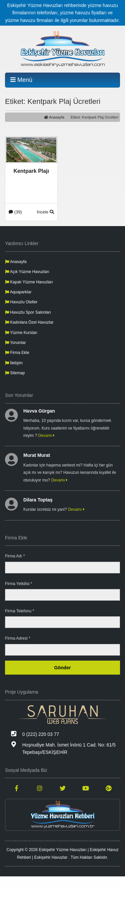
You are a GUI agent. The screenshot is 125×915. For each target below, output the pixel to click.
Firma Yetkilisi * (18, 583)
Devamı (46, 435)
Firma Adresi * (17, 638)
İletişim (14, 363)
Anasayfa (54, 117)
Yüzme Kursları (21, 332)
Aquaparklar (18, 292)
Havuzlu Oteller (21, 302)
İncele (45, 211)
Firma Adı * (15, 556)
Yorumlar (15, 342)
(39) (15, 211)
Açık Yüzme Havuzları (27, 271)
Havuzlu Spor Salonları (28, 312)
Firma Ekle (17, 352)
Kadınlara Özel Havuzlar (29, 322)
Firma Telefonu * (19, 611)
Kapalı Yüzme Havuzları (29, 282)
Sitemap (15, 373)
